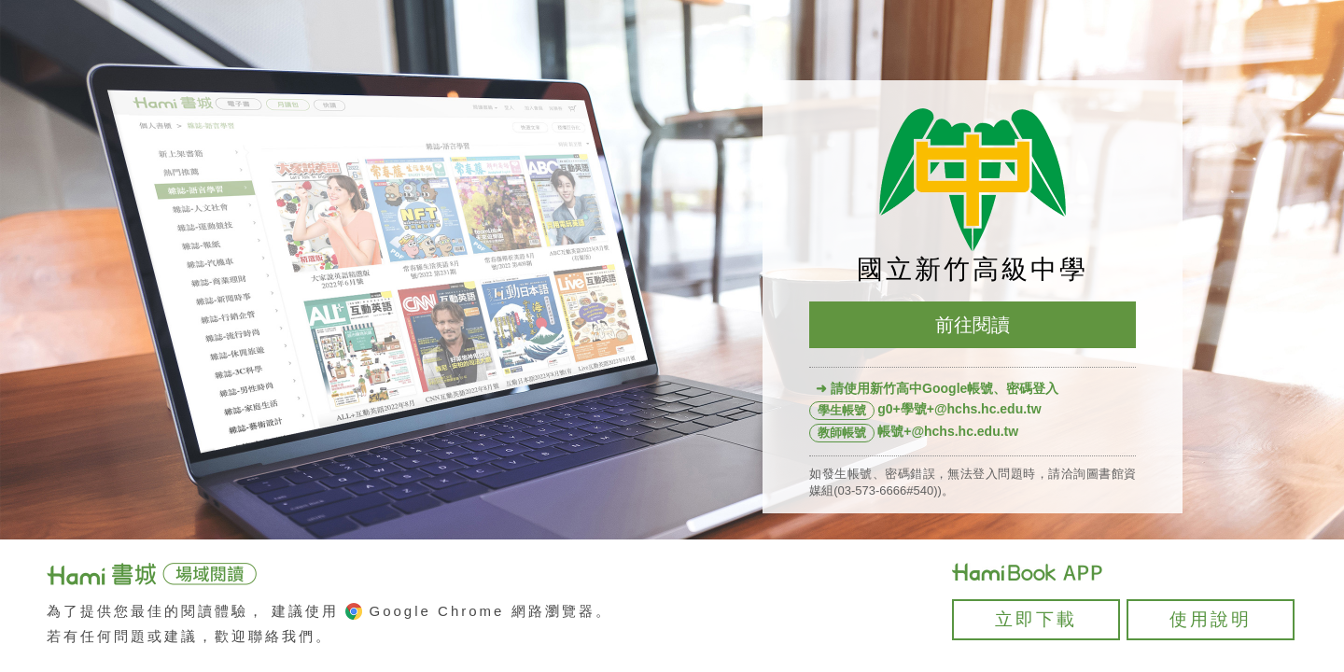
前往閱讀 (972, 325)
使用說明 (1210, 619)
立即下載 (1036, 619)
